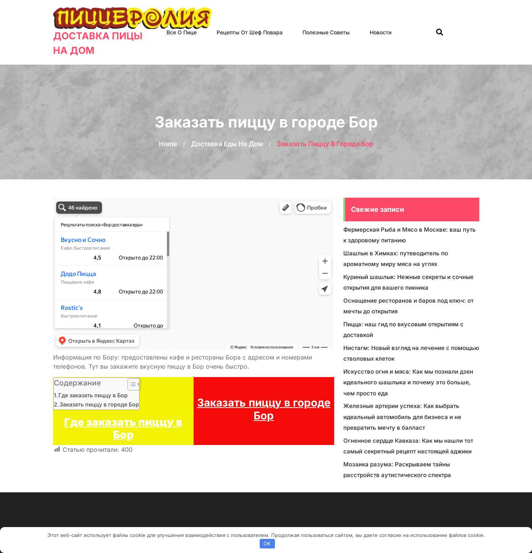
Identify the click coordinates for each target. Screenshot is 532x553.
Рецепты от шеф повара (250, 32)
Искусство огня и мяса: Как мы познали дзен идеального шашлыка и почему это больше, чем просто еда (408, 382)
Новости (380, 32)
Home (168, 144)
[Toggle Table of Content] (130, 384)
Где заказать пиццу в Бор (93, 395)
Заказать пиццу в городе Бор (99, 404)
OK (267, 543)
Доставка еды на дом (227, 144)
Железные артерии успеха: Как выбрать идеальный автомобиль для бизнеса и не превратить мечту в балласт (402, 416)
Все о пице (182, 32)
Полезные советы (326, 32)
